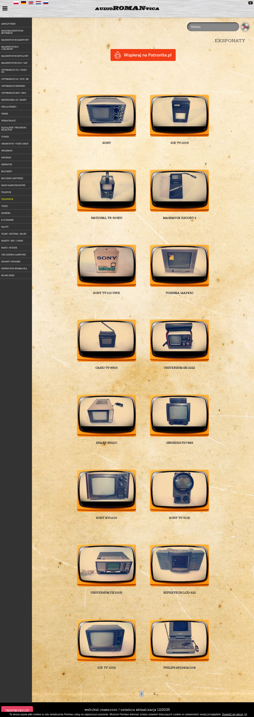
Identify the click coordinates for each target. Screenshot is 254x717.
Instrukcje (17, 711)
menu (5, 8)
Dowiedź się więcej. (233, 714)
